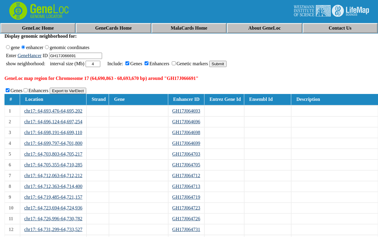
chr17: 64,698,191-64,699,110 (53, 132)
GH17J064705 (186, 164)
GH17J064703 (186, 154)
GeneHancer (30, 55)
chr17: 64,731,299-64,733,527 (53, 229)
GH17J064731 (186, 229)
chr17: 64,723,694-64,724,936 (53, 207)
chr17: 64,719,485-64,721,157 (53, 197)
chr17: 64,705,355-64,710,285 (53, 164)
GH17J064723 (186, 207)
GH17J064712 (186, 175)
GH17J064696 (186, 121)
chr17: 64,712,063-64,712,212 (53, 175)
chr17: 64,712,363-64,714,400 (53, 186)
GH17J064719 (186, 197)
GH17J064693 (186, 110)
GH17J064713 (186, 186)
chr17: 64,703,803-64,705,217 (53, 154)
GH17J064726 (186, 218)
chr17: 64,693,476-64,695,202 (53, 110)
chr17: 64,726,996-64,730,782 (53, 218)
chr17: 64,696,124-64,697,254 (53, 121)
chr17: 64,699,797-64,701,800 (53, 143)
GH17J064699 (186, 143)
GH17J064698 (186, 132)
